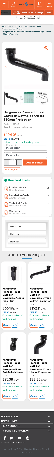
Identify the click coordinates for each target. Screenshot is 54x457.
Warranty (14, 211)
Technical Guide (18, 203)
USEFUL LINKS (9, 421)
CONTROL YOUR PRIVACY (14, 442)
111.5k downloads (16, 190)
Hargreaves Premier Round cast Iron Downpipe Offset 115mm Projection (40, 365)
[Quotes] (39, 3)
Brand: (7, 127)
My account (11, 426)
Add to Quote (11, 169)
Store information (16, 430)
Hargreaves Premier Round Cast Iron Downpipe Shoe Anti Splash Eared (12, 365)
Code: (7, 124)
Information (9, 416)
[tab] (27, 226)
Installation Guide (19, 195)
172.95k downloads (17, 213)
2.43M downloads (17, 198)
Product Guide (17, 187)
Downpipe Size (12, 145)
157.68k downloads (17, 206)
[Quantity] (12, 162)
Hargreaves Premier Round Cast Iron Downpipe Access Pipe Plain (13, 294)
